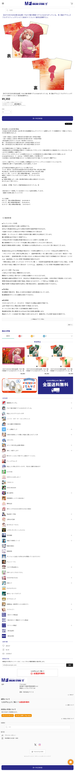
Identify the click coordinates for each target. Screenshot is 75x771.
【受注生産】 (11, 630)
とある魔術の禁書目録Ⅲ (14, 424)
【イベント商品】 (12, 625)
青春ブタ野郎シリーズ (13, 540)
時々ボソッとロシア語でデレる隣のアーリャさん (21, 456)
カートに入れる (37, 118)
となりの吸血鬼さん (13, 567)
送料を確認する (17, 104)
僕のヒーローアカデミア (14, 593)
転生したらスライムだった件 (15, 413)
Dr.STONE (9, 472)
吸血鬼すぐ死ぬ (11, 514)
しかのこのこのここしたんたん (16, 530)
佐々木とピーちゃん (13, 525)
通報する (70, 324)
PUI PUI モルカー (12, 588)
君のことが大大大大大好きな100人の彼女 (19, 509)
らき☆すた (10, 440)
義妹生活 (9, 503)
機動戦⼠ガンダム (12, 403)
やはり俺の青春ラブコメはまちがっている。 (20, 408)
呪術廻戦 (9, 535)
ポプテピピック (11, 599)
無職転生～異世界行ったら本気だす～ (18, 604)
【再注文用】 (11, 636)
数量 (3, 109)
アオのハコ (10, 482)
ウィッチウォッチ (12, 461)
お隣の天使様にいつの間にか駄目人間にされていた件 (22, 434)
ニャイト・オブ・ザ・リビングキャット (18, 419)
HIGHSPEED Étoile (12, 577)
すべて (8, 336)
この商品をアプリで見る (37, 319)
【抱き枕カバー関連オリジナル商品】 (18, 620)
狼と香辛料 (10, 493)
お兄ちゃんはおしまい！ (14, 477)
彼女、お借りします (13, 450)
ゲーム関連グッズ (12, 429)
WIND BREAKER (11, 487)
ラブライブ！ (11, 609)
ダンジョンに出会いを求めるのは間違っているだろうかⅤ (23, 556)
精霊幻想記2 (10, 546)
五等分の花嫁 (11, 519)
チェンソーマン (11, 562)
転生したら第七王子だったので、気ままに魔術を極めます (24, 466)
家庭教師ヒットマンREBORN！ (16, 498)
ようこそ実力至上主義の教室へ (16, 445)
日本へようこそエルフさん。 (15, 572)
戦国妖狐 (9, 551)
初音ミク (9, 583)
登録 (69, 665)
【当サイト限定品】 (13, 615)
